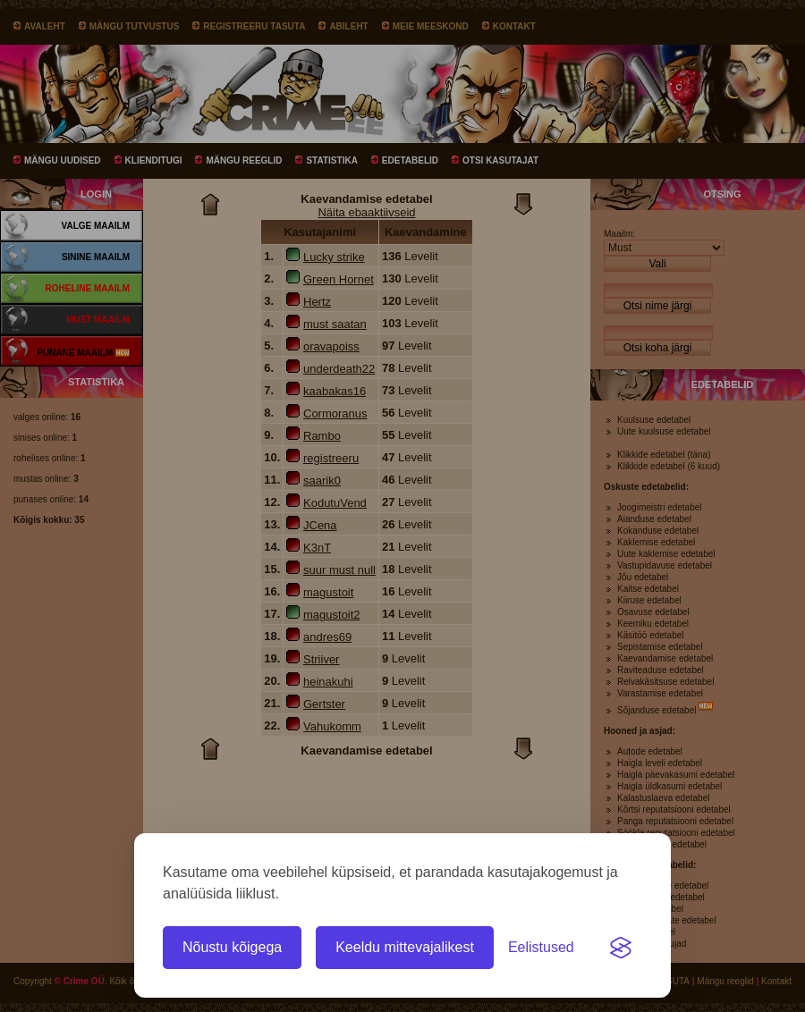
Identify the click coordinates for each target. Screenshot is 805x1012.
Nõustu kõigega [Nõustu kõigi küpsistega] (232, 947)
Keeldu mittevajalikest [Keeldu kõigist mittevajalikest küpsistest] (404, 947)
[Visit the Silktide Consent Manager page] (620, 947)
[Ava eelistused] (541, 947)
